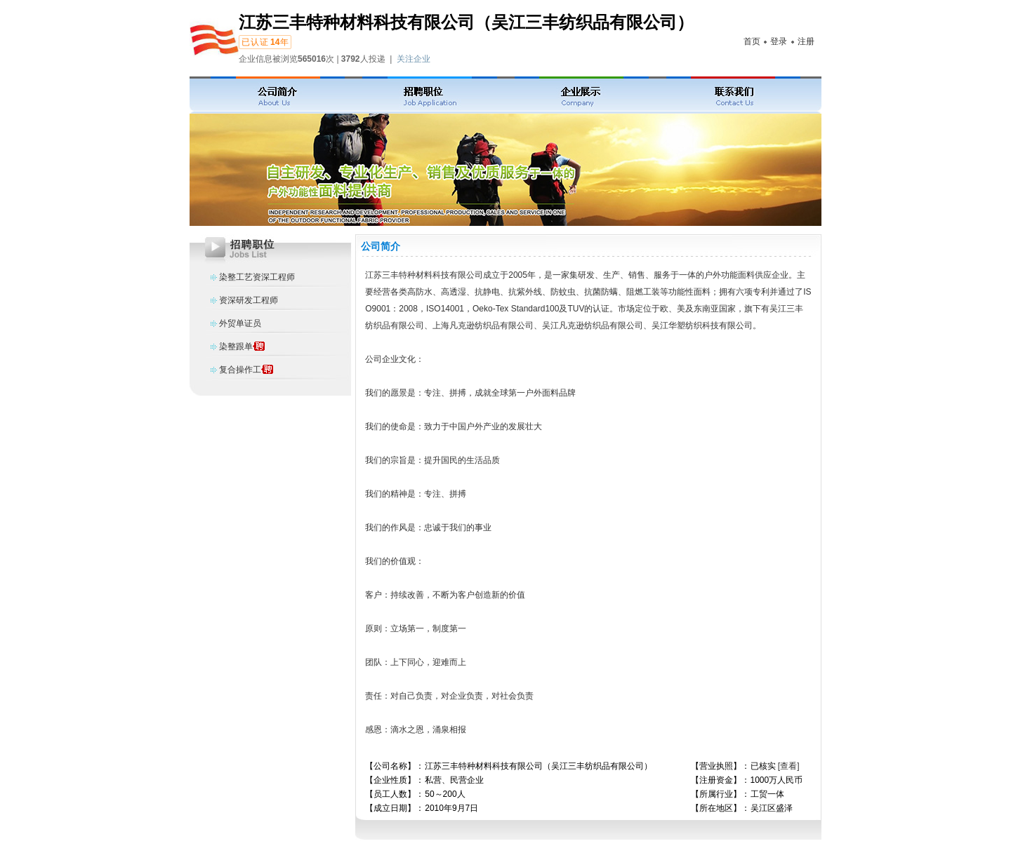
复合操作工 (240, 370)
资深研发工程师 (248, 300)
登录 (778, 41)
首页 (752, 41)
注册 (806, 41)
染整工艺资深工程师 (257, 277)
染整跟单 (236, 346)
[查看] (789, 766)
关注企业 (413, 59)
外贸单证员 (240, 323)
